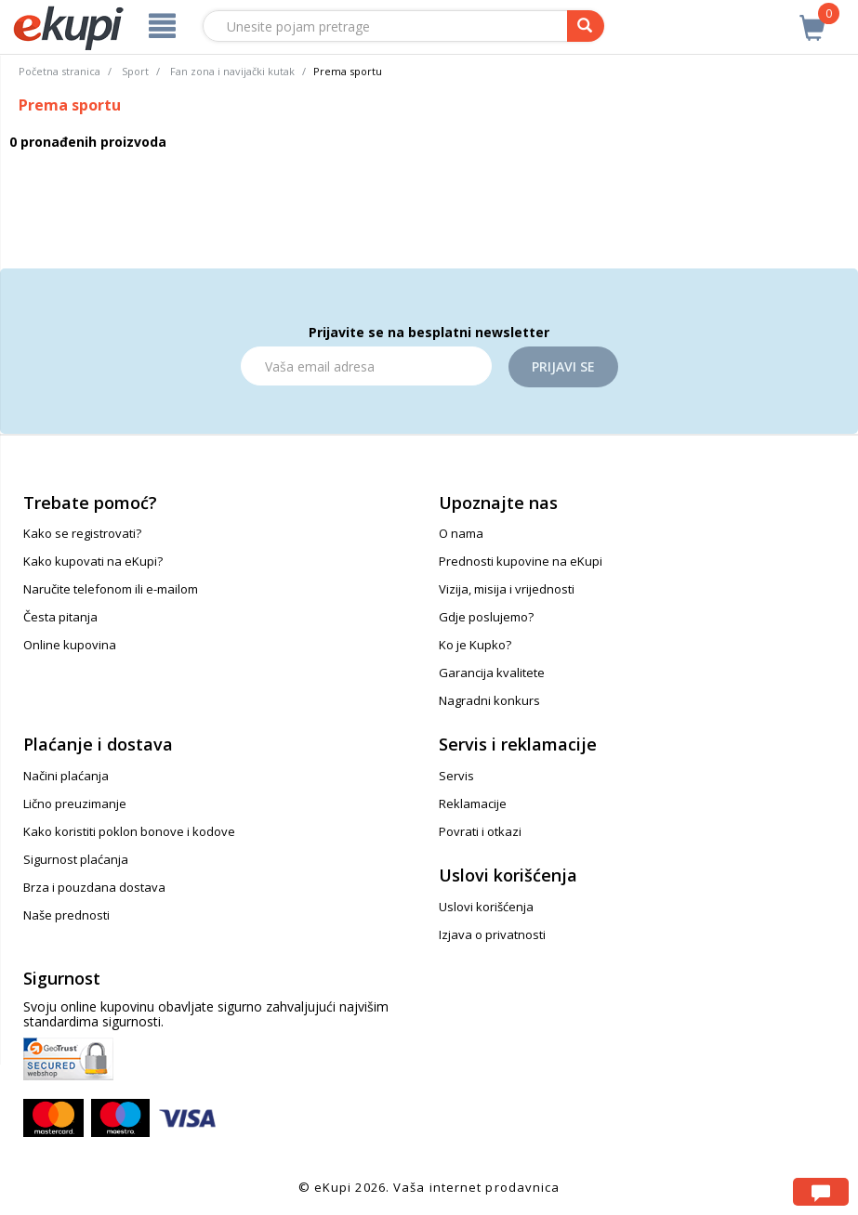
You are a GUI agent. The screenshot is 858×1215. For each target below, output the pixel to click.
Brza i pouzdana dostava (94, 887)
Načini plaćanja (66, 775)
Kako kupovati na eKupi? (93, 561)
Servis (456, 775)
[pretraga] (585, 26)
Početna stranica (59, 71)
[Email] (366, 365)
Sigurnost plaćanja (75, 859)
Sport (135, 71)
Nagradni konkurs (489, 700)
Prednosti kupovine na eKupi (520, 561)
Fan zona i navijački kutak (232, 71)
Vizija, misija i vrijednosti (506, 589)
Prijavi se (563, 366)
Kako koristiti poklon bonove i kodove (129, 831)
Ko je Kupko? (475, 644)
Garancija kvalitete (492, 672)
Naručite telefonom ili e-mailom (110, 589)
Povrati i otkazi (480, 831)
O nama (461, 533)
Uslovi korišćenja (486, 906)
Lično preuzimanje (74, 803)
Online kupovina (69, 644)
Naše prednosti (66, 915)
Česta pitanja (60, 616)
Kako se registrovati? (82, 533)
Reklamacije (473, 803)
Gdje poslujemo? (486, 616)
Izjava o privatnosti (492, 934)
